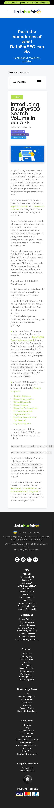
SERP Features (27, 734)
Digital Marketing (27, 671)
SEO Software (27, 659)
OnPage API (27, 583)
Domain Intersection (23, 411)
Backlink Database (27, 637)
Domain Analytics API (27, 606)
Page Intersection (21, 414)
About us (27, 725)
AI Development (27, 680)
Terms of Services (27, 771)
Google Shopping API (27, 603)
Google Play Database (27, 631)
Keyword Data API (19, 206)
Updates (27, 705)
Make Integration (27, 742)
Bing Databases (27, 622)
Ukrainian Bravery (27, 731)
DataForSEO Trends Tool (27, 745)
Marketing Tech (27, 674)
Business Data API (27, 597)
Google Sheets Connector (27, 740)
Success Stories (27, 708)
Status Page (27, 751)
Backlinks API (27, 580)
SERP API (27, 574)
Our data (27, 748)
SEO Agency (27, 656)
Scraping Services (27, 677)
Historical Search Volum (24, 417)
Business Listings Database (27, 640)
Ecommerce (27, 665)
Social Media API (27, 592)
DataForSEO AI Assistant (27, 754)
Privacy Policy (28, 768)
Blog (27, 694)
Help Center (27, 702)
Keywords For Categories (25, 408)
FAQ (27, 728)
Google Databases (27, 619)
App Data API (27, 595)
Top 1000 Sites (27, 737)
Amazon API (27, 600)
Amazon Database (27, 625)
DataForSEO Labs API (27, 586)
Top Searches (19, 420)
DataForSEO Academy (27, 711)
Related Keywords (22, 396)
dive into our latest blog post (24, 491)
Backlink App (27, 654)
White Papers (27, 699)
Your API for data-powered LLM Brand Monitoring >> (27, 3)
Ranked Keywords (22, 402)
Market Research (27, 668)
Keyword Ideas (20, 405)
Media (27, 662)
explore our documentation (24, 488)
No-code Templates (27, 697)
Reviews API (27, 589)
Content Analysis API (27, 609)
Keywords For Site (22, 423)
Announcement (23, 72)
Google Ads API (27, 577)
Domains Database (27, 634)
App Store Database (27, 628)
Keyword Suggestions (23, 399)
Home (11, 72)
